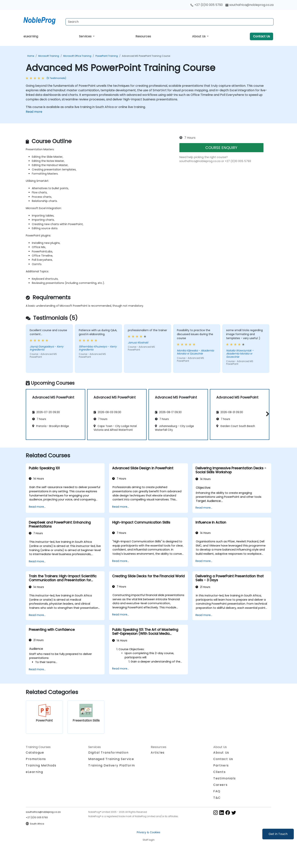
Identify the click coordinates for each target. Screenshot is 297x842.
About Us (199, 36)
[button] (266, 413)
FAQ (216, 791)
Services (85, 36)
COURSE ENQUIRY (221, 147)
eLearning (30, 36)
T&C (217, 798)
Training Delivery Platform (111, 765)
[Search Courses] (170, 21)
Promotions (36, 759)
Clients (219, 772)
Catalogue (35, 752)
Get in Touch (278, 834)
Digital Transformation (108, 752)
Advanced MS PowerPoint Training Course (146, 55)
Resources (143, 36)
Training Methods (41, 765)
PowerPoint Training (106, 55)
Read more (34, 111)
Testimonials (224, 778)
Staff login (149, 839)
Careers (220, 785)
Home (30, 55)
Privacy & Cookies (148, 832)
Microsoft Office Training (77, 55)
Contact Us (261, 36)
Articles (158, 752)
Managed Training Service (111, 759)
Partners (221, 765)
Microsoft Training (48, 55)
